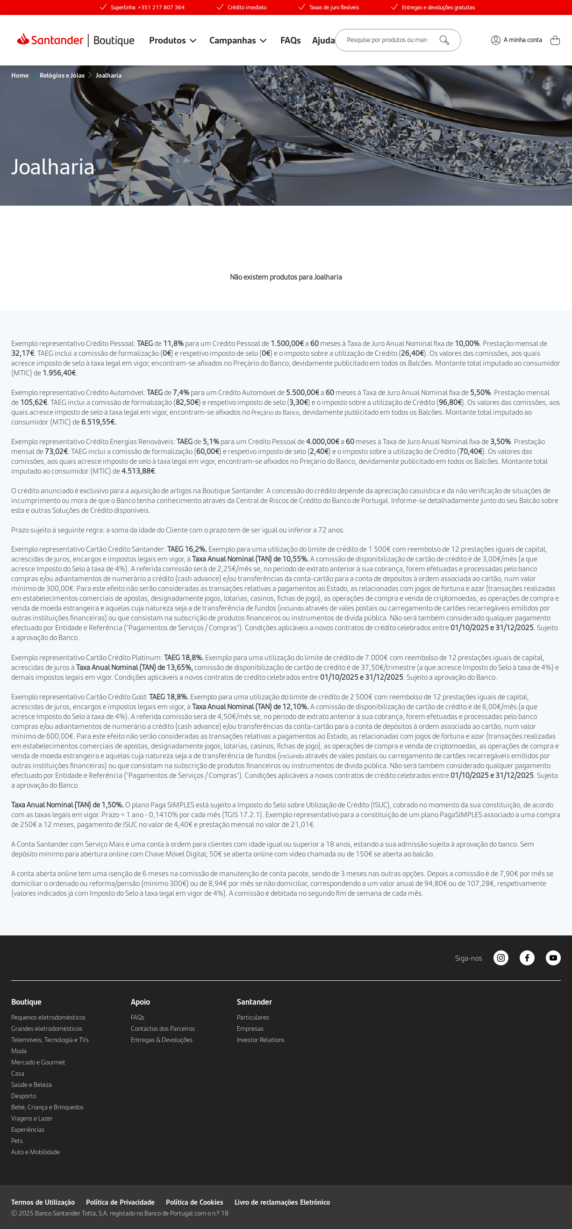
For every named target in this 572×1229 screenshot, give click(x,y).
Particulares (253, 1017)
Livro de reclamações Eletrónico (282, 1202)
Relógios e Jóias (62, 74)
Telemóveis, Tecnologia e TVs (50, 1039)
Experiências (27, 1129)
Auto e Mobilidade (35, 1152)
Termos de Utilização (43, 1202)
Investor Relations (261, 1039)
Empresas (250, 1028)
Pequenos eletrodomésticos (48, 1017)
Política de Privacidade (120, 1202)
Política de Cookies (194, 1202)
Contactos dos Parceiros (163, 1028)
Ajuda (323, 39)
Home (20, 74)
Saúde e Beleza (31, 1084)
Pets (17, 1140)
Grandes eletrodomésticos (46, 1028)
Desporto (23, 1096)
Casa (17, 1073)
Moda (19, 1051)
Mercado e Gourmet (38, 1062)
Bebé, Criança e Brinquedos (47, 1107)
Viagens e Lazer (32, 1118)
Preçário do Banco (261, 362)
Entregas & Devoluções (162, 1039)
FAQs (290, 39)
